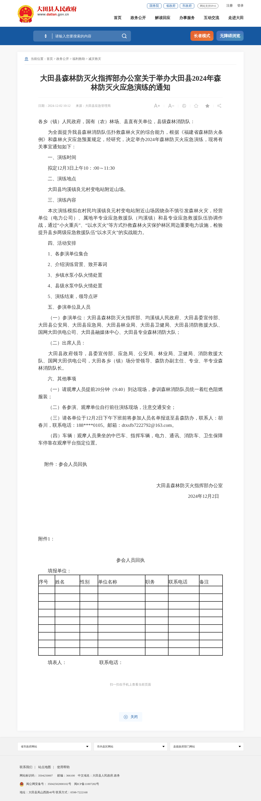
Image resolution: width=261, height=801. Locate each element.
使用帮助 (63, 767)
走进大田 (236, 18)
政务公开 (138, 18)
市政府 (187, 5)
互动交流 (211, 18)
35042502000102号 (59, 784)
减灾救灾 (94, 59)
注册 (229, 5)
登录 (240, 5)
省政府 (171, 5)
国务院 (154, 5)
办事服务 (187, 18)
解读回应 (162, 18)
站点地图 (44, 767)
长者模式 (202, 36)
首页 (117, 18)
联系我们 (26, 767)
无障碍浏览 (230, 36)
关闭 (130, 717)
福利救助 (78, 59)
